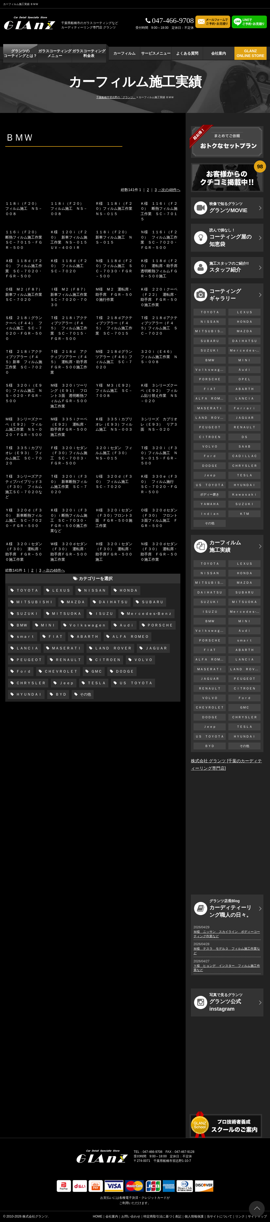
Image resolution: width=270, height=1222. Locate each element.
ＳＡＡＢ (244, 446)
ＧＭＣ (96, 671)
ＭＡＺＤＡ (75, 602)
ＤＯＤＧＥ (124, 671)
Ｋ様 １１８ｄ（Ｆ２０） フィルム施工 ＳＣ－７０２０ (68, 266)
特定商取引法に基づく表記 (162, 1216)
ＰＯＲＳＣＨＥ (159, 625)
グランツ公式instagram (218, 1002)
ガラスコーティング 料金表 (88, 53)
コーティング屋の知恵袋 (223, 237)
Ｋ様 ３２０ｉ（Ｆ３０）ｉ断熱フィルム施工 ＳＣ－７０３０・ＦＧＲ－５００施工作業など (68, 520)
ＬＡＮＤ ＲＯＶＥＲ (113, 648)
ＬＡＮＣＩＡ (26, 648)
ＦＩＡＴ (55, 636)
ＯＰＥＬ (244, 379)
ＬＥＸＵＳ (60, 590)
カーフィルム (124, 53)
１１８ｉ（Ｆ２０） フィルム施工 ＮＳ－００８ (23, 208)
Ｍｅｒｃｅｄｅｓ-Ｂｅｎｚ (149, 613)
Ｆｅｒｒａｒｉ (244, 408)
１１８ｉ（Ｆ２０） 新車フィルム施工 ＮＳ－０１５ (113, 237)
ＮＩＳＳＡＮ (94, 590)
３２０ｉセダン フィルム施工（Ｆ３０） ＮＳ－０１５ (113, 453)
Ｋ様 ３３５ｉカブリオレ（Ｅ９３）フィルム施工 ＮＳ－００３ (113, 424)
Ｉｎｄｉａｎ (209, 514)
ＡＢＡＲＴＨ (86, 636)
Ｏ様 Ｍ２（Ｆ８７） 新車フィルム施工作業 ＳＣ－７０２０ (25, 294)
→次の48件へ (169, 190)
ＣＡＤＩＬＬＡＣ (244, 456)
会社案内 (218, 53)
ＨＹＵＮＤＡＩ (28, 694)
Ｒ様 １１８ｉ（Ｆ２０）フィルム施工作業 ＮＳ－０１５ (115, 208)
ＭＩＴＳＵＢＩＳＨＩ (34, 602)
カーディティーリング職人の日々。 (223, 908)
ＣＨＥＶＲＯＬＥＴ (60, 671)
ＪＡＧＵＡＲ (155, 648)
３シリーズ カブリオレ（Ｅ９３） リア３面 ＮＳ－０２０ (159, 424)
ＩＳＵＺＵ (103, 613)
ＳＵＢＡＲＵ (151, 602)
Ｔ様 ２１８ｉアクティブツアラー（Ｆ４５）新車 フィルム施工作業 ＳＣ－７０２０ (23, 361)
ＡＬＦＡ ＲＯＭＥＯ (130, 636)
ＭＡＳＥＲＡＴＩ (66, 648)
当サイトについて (219, 1216)
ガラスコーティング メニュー (54, 53)
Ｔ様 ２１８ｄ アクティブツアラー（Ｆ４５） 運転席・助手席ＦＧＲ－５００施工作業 (68, 361)
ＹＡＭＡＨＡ (209, 504)
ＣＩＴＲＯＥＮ (107, 660)
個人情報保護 (194, 1216)
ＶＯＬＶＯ (142, 660)
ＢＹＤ (60, 694)
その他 (85, 694)
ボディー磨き (209, 494)
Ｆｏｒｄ (23, 671)
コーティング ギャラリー (217, 294)
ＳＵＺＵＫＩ (26, 613)
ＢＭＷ (21, 625)
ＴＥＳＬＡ (96, 683)
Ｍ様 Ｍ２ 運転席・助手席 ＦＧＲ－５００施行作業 (113, 294)
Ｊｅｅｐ (66, 683)
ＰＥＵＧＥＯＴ (28, 660)
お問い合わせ (130, 1216)
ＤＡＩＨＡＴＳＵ (112, 602)
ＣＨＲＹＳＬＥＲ (30, 683)
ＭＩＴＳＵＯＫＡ (66, 613)
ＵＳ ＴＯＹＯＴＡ (135, 683)
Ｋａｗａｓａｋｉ (244, 494)
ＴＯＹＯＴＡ (26, 590)
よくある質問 (187, 53)
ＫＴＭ (244, 514)
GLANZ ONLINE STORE (250, 53)
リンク (240, 1216)
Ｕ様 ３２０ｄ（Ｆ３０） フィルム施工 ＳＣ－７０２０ (113, 481)
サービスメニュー (156, 53)
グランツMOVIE (220, 208)
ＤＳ (244, 437)
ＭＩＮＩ (47, 625)
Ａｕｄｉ (126, 625)
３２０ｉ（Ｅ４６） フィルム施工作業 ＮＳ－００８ (159, 356)
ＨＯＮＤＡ (128, 590)
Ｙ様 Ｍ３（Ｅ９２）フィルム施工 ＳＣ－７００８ (113, 390)
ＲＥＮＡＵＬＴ (67, 660)
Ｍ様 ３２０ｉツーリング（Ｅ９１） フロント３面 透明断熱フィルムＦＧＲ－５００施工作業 (68, 395)
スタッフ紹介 (221, 267)
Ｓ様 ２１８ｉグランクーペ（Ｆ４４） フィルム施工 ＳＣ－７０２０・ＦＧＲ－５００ (23, 328)
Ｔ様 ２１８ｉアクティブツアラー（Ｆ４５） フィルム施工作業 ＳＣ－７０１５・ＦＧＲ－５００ (68, 328)
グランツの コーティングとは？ (20, 53)
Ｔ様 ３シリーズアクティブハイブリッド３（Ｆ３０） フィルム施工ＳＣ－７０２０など (23, 486)
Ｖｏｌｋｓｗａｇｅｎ (87, 625)
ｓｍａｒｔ (25, 636)
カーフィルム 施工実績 (217, 546)
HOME (97, 1216)
